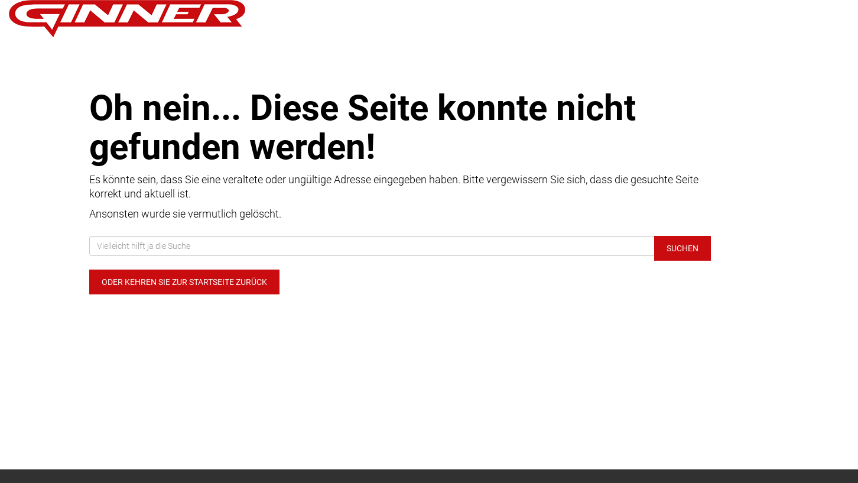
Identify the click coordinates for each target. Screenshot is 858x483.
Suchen (682, 248)
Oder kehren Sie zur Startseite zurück (184, 282)
